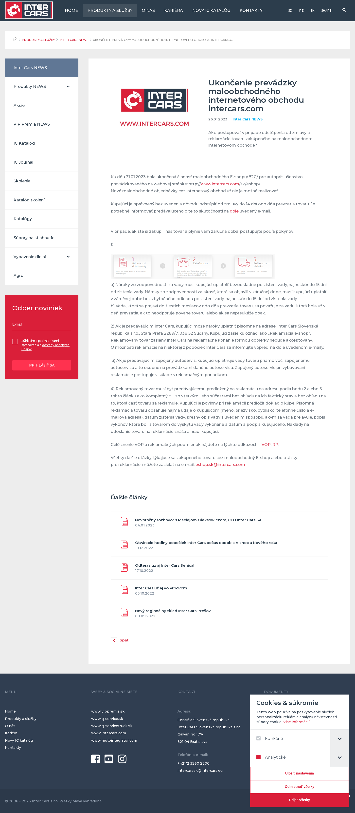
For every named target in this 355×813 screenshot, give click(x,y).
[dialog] (300, 751)
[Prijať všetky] (300, 800)
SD (290, 10)
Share (326, 10)
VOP (266, 444)
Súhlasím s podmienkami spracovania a (45, 345)
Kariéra (173, 10)
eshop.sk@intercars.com (220, 464)
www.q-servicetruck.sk (111, 726)
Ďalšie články (129, 497)
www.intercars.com (220, 184)
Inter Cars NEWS (248, 119)
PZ (301, 10)
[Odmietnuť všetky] (300, 787)
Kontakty (251, 10)
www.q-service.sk (107, 718)
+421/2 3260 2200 (194, 763)
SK (312, 10)
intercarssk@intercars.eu (200, 770)
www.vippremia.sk (107, 711)
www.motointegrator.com (114, 740)
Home (71, 10)
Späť (124, 640)
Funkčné (270, 738)
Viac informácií (297, 722)
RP (275, 444)
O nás (148, 10)
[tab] (340, 739)
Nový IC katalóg (211, 10)
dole (234, 211)
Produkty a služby (110, 10)
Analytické (271, 757)
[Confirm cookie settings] (300, 773)
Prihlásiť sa (41, 365)
